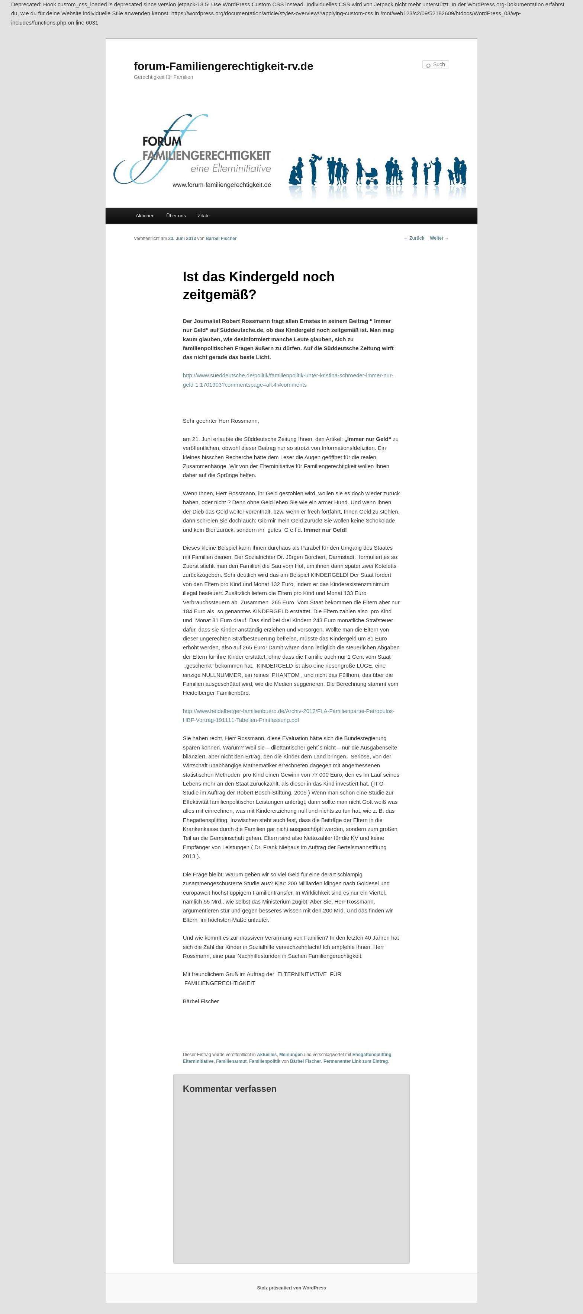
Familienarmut (231, 1061)
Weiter (439, 238)
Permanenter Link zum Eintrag (355, 1061)
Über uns (176, 215)
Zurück (414, 238)
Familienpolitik (264, 1061)
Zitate (204, 215)
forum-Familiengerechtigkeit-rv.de (223, 66)
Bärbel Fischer (221, 238)
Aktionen (145, 215)
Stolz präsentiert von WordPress (291, 1288)
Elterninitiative (198, 1061)
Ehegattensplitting (372, 1054)
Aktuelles (267, 1054)
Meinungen (291, 1054)
